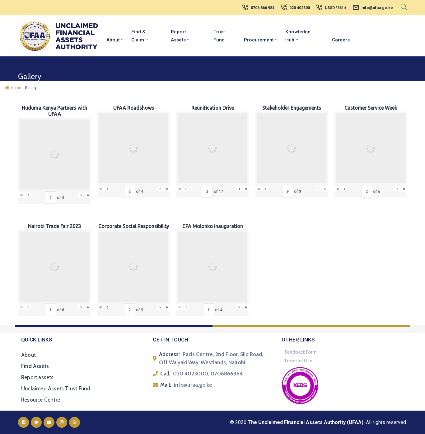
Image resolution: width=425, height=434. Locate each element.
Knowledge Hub (298, 36)
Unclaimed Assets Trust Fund (55, 388)
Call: (165, 373)
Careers (341, 40)
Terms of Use (298, 361)
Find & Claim (140, 36)
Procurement (261, 40)
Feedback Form (301, 352)
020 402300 (299, 8)
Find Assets (35, 366)
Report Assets (180, 36)
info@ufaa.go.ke (377, 8)
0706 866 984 (262, 8)
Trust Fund (219, 36)
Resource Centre (40, 400)
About (115, 40)
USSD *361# (336, 8)
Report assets (37, 377)
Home (13, 88)
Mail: (165, 385)
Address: (169, 354)
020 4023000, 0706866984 (208, 373)
